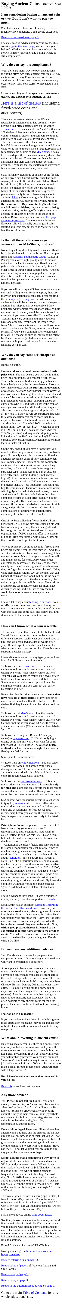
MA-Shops (42, 151)
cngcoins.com (21, 738)
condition (14, 857)
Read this (6, 1086)
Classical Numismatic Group (29, 256)
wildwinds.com (30, 762)
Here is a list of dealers (21, 103)
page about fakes (41, 1214)
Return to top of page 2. (14, 1274)
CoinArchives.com (31, 781)
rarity (52, 899)
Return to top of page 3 (14, 1280)
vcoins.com (7, 129)
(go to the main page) (23, 46)
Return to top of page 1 (14, 1265)
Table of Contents (35, 1292)
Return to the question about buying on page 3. (28, 1285)
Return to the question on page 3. (20, 37)
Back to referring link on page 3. (20, 1259)
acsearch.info (22, 803)
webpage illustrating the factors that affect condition (29, 906)
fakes (15, 197)
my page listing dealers (24, 299)
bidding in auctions (40, 601)
